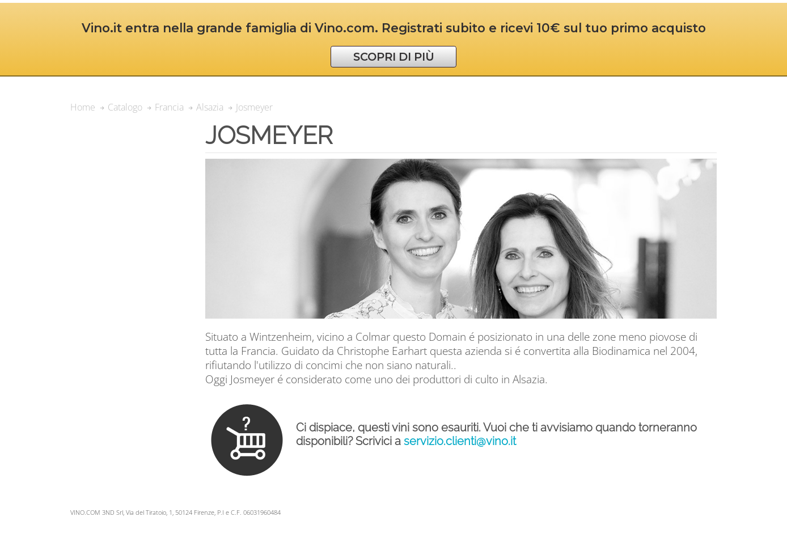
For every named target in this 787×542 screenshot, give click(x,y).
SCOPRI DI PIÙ (393, 56)
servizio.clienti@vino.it (460, 441)
